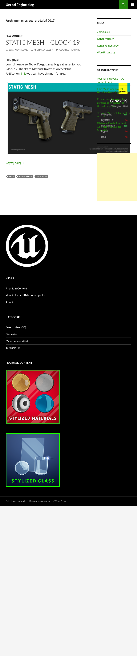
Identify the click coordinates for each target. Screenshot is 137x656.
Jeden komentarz (69, 49)
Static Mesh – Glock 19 (43, 42)
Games (10, 334)
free (11, 176)
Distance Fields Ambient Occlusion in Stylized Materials (111, 127)
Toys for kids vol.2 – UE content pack (110, 80)
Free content (14, 35)
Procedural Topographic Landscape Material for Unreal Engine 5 (111, 103)
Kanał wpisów (105, 38)
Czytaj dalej (15, 162)
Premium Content (16, 288)
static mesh (25, 176)
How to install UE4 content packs (25, 295)
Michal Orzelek (43, 49)
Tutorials (11, 347)
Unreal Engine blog (20, 4)
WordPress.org (106, 52)
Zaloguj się (103, 31)
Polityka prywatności (16, 501)
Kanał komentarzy (108, 45)
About (9, 302)
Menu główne (132, 4)
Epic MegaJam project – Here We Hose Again (111, 90)
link (23, 73)
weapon (42, 176)
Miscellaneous (14, 341)
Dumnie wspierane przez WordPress (47, 501)
